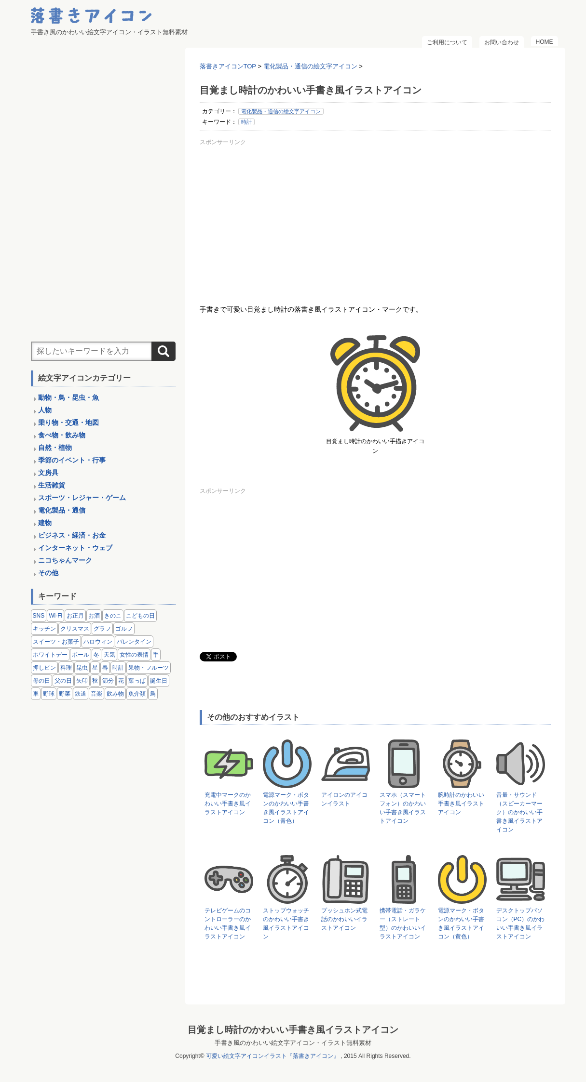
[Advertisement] (375, 216)
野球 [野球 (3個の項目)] (49, 693)
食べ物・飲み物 (61, 435)
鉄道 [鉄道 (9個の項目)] (80, 693)
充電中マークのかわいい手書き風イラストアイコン (227, 804)
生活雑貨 (51, 485)
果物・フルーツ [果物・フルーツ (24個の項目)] (148, 667)
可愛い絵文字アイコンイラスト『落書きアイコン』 (272, 1056)
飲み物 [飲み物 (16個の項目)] (115, 693)
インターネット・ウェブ (75, 548)
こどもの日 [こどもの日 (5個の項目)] (140, 615)
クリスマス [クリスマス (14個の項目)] (74, 628)
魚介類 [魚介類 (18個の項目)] (137, 693)
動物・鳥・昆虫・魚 (68, 397)
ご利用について (447, 42)
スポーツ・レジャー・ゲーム (82, 497)
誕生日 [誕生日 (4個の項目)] (158, 680)
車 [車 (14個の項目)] (36, 693)
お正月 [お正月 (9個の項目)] (75, 615)
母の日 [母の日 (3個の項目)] (41, 680)
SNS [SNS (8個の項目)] (39, 615)
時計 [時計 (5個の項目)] (118, 667)
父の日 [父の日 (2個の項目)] (63, 680)
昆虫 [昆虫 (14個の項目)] (82, 667)
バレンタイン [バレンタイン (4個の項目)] (134, 641)
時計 (246, 122)
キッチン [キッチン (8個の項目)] (44, 628)
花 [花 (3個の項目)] (121, 680)
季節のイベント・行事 (72, 460)
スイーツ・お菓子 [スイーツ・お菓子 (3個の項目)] (56, 641)
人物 (45, 410)
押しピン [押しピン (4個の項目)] (44, 667)
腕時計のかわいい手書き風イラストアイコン (461, 804)
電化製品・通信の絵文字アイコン (281, 111)
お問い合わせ (501, 42)
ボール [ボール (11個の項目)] (80, 654)
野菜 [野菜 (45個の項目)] (64, 693)
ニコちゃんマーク (65, 560)
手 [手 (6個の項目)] (156, 654)
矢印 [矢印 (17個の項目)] (82, 680)
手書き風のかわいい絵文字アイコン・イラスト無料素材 (293, 1042)
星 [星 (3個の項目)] (95, 667)
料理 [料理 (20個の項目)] (66, 667)
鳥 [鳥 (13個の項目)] (153, 693)
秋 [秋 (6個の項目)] (95, 680)
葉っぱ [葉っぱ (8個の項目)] (137, 680)
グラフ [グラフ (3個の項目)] (102, 628)
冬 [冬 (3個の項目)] (96, 654)
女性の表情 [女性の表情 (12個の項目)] (134, 654)
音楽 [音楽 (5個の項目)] (96, 693)
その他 (48, 573)
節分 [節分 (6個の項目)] (108, 680)
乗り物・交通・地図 (68, 422)
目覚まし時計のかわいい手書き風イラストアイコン (293, 1030)
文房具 (48, 472)
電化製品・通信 (61, 510)
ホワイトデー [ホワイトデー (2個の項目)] (50, 654)
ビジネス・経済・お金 (72, 535)
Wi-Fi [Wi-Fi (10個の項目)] (55, 615)
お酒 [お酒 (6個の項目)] (94, 615)
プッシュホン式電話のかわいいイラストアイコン (344, 919)
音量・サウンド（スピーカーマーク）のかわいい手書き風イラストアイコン (519, 812)
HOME (544, 42)
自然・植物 (55, 447)
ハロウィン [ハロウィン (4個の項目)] (97, 641)
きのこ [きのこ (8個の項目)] (113, 615)
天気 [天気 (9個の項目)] (109, 654)
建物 (45, 523)
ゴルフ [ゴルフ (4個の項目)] (124, 628)
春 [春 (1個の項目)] (105, 667)
